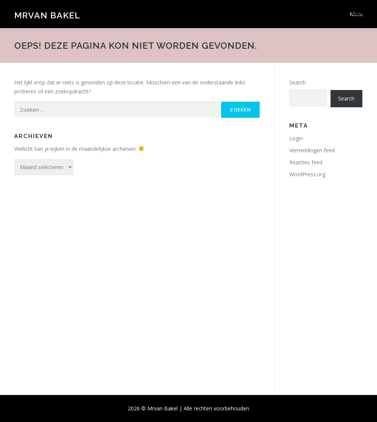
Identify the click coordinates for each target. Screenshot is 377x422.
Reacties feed (305, 162)
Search (297, 82)
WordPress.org (307, 174)
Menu (356, 14)
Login (296, 138)
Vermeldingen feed (312, 150)
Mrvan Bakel (47, 15)
